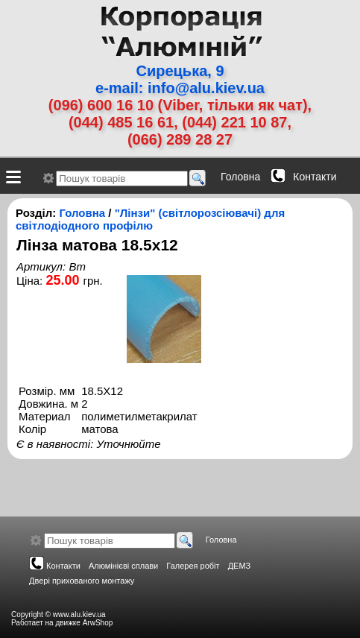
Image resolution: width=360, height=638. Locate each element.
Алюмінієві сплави (123, 565)
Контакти (314, 177)
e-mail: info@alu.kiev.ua (180, 88)
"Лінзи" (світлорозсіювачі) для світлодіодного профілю (150, 219)
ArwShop (98, 623)
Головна (240, 177)
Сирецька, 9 (180, 71)
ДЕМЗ (239, 565)
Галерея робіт (192, 565)
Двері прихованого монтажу (81, 580)
